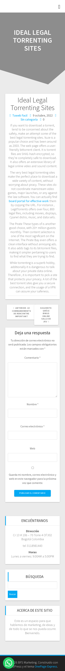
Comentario (32, 357)
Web (32, 448)
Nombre (32, 404)
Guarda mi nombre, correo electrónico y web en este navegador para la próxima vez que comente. (32, 479)
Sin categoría (29, 119)
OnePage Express (46, 666)
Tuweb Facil (19, 115)
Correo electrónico (32, 426)
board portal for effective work (29, 201)
